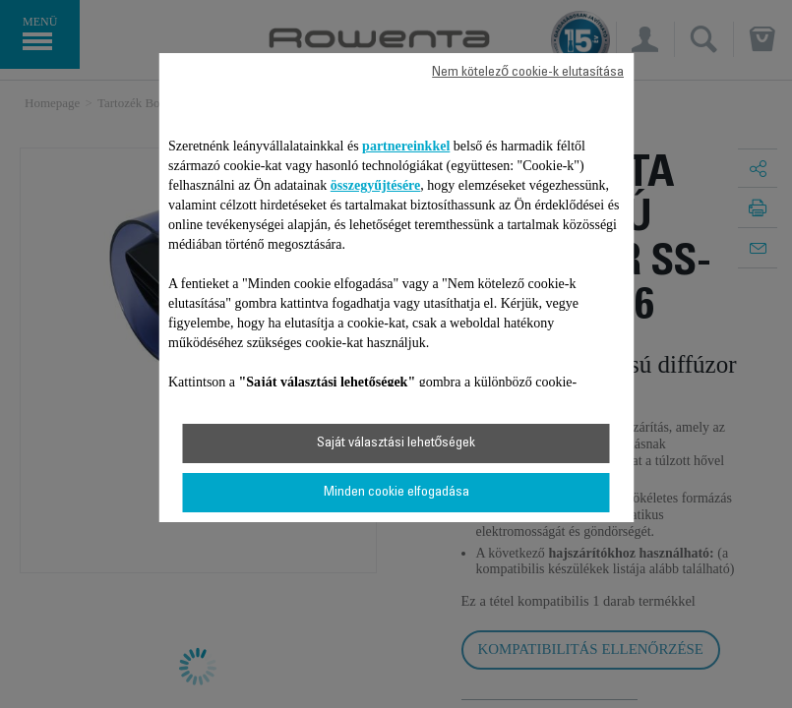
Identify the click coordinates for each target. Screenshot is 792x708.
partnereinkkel (406, 146)
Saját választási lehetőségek (396, 443)
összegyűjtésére (376, 185)
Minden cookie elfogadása (396, 493)
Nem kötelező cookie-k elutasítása (528, 73)
